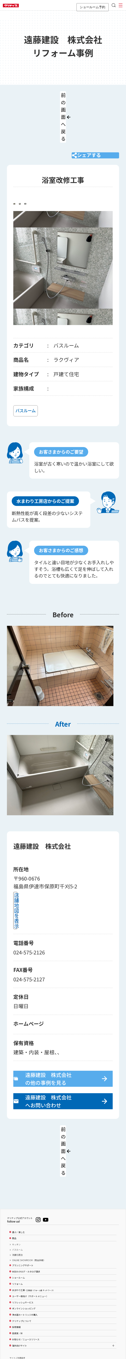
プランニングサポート (22, 1213)
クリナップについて (21, 1268)
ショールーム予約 (92, 7)
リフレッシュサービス (22, 1250)
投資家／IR (17, 1281)
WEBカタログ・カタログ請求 (26, 1219)
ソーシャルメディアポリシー (22, 1312)
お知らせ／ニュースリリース (25, 1287)
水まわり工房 (33, 1237)
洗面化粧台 (17, 1202)
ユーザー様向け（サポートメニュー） (30, 1244)
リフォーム (17, 1231)
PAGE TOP (63, 1339)
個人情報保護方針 (17, 1318)
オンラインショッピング (23, 1256)
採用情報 (16, 1274)
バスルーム (17, 1197)
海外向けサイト (19, 1293)
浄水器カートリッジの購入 (25, 1262)
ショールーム (18, 1225)
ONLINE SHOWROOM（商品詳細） (28, 1207)
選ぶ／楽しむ (18, 1179)
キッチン (16, 1192)
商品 (14, 1186)
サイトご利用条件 (17, 1305)
